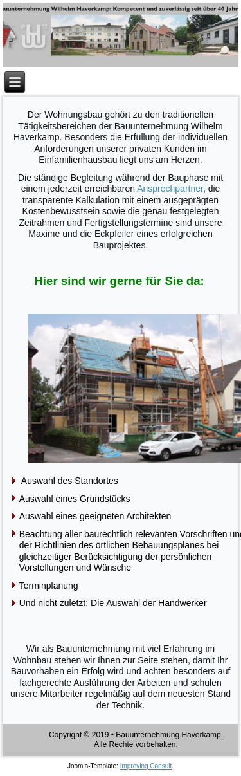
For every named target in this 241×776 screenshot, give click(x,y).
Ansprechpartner (170, 188)
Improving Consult (146, 766)
